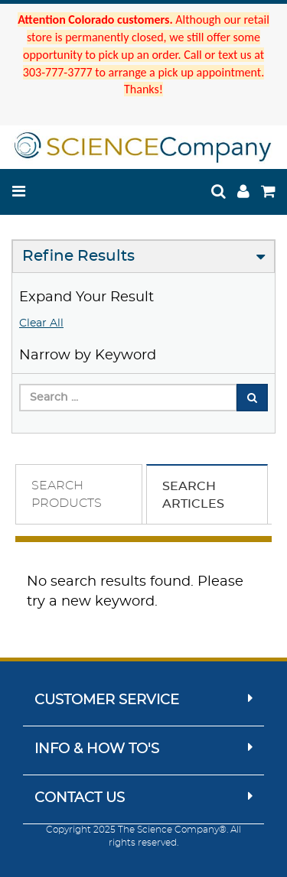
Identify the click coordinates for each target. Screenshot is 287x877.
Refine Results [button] (78, 256)
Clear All (41, 323)
